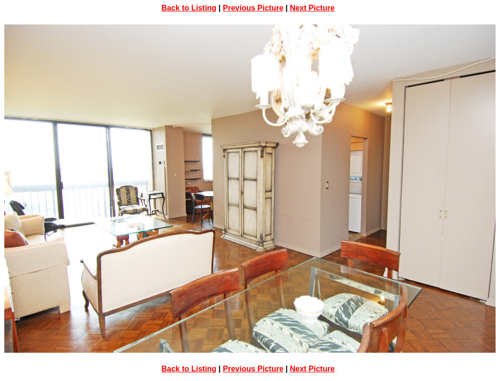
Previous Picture (253, 8)
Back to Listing (188, 8)
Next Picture (312, 8)
